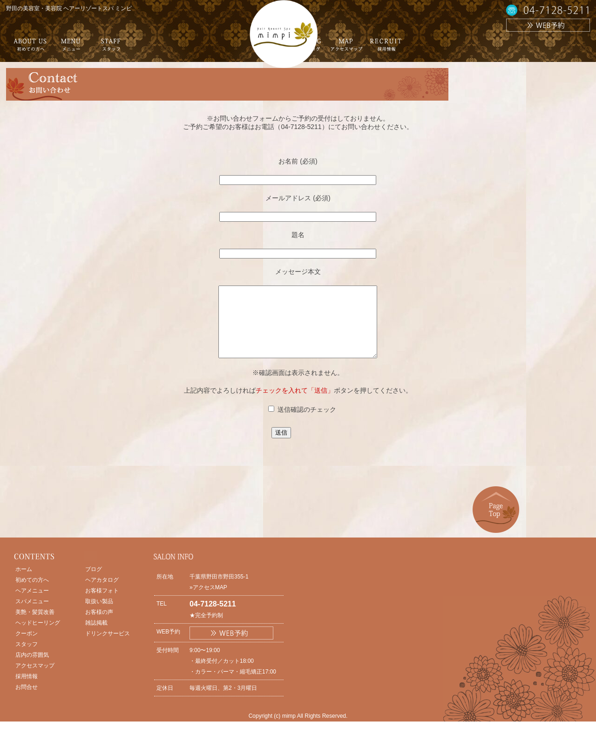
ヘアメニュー (32, 604)
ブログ (93, 583)
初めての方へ (32, 594)
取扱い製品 (99, 615)
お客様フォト (102, 604)
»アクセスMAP (208, 601)
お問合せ (26, 701)
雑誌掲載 (96, 636)
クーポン (26, 647)
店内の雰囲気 (32, 669)
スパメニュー (32, 615)
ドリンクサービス (107, 647)
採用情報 (26, 690)
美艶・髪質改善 (34, 626)
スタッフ (26, 658)
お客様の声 (99, 626)
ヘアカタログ (102, 594)
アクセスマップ (34, 679)
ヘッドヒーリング (37, 636)
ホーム (23, 583)
